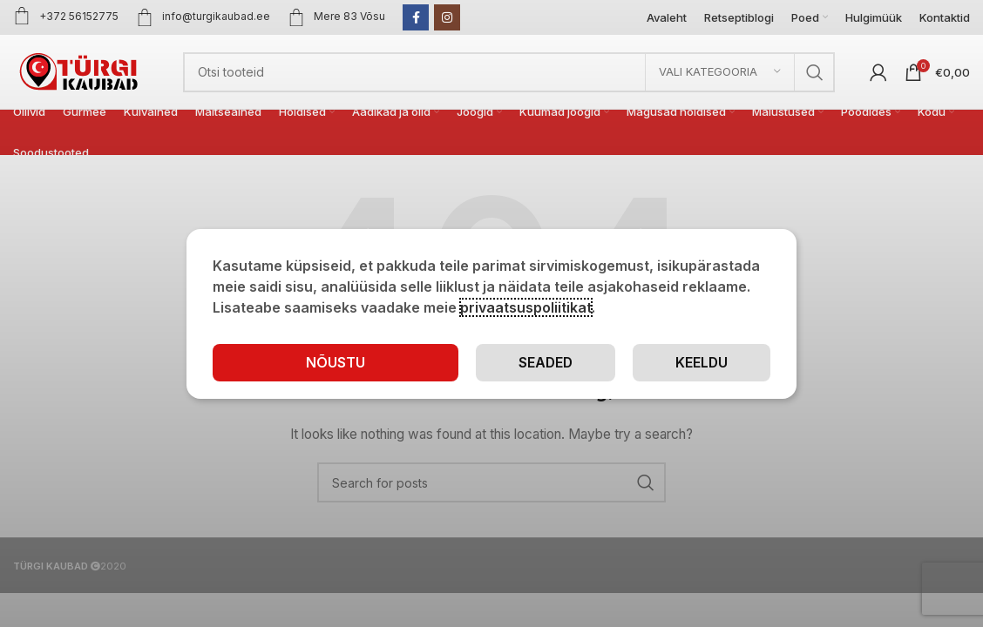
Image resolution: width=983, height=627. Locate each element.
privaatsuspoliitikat (526, 306)
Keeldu (701, 361)
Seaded (545, 361)
